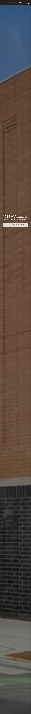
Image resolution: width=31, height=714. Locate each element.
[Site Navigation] (28, 3)
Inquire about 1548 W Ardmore (15, 224)
